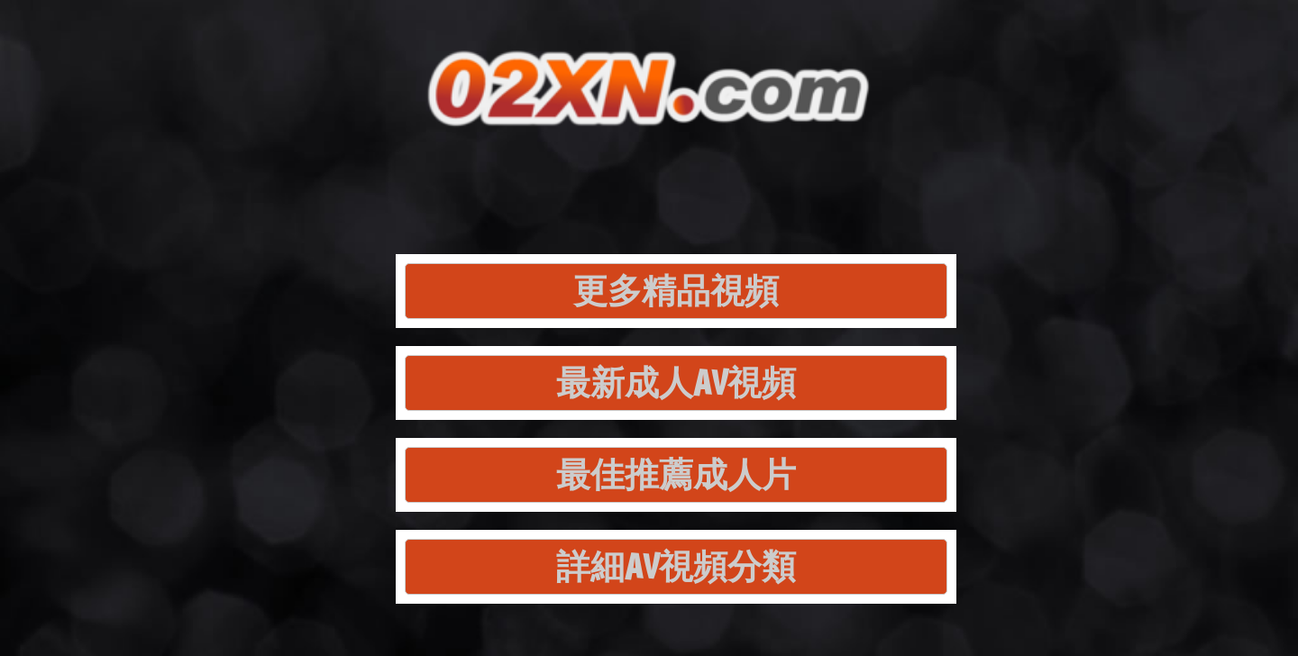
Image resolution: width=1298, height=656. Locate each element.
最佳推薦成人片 (676, 474)
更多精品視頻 (676, 290)
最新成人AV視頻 (676, 382)
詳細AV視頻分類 (676, 566)
